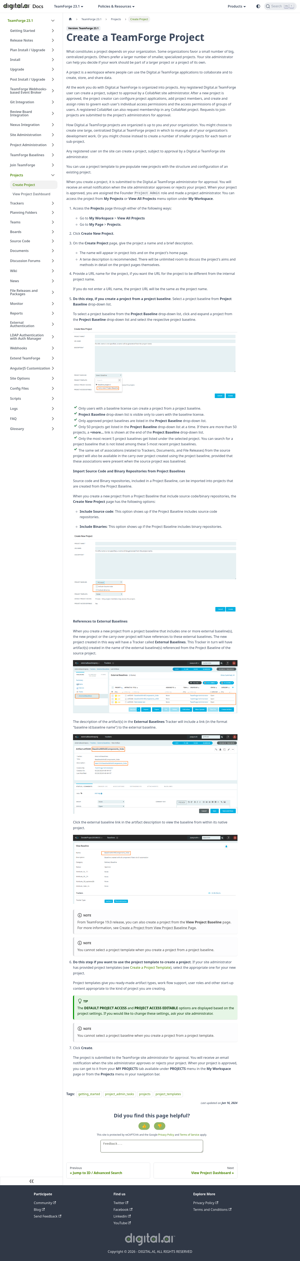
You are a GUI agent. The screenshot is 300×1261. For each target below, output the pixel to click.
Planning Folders (23, 212)
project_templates (168, 1094)
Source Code (20, 241)
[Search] (280, 6)
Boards (15, 231)
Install (15, 59)
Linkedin (122, 1216)
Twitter (120, 1203)
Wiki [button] (13, 271)
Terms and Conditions (212, 1209)
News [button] (14, 281)
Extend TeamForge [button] (25, 358)
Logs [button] (14, 408)
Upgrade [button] (17, 69)
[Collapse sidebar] (31, 1181)
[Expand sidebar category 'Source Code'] (52, 241)
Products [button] (235, 6)
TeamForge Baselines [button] (27, 155)
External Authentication (22, 324)
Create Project (24, 184)
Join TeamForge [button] (22, 165)
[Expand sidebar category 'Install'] (52, 59)
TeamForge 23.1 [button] (67, 6)
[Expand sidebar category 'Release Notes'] (52, 40)
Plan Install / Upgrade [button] (27, 50)
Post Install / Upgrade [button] (27, 79)
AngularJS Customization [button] (30, 368)
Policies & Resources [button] (114, 6)
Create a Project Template (150, 967)
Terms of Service (189, 1134)
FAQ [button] (13, 418)
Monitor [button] (16, 303)
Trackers (17, 203)
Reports (16, 313)
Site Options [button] (20, 378)
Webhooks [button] (18, 348)
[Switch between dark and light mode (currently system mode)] (258, 6)
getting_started (89, 1094)
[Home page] (70, 19)
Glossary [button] (17, 428)
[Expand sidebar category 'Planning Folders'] (52, 212)
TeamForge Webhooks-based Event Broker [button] (28, 91)
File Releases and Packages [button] (24, 292)
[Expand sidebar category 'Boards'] (52, 232)
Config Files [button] (19, 388)
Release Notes (21, 40)
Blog (39, 1209)
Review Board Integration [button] (21, 113)
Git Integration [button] (22, 102)
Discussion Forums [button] (25, 260)
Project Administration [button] (28, 145)
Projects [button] (16, 175)
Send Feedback (47, 1216)
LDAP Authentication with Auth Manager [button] (27, 337)
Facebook (122, 1209)
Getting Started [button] (22, 30)
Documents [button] (19, 250)
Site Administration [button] (25, 134)
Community (45, 1203)
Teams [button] (15, 222)
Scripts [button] (15, 398)
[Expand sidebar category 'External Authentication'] (52, 324)
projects (144, 1094)
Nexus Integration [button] (25, 124)
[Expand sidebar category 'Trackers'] (52, 203)
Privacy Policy (166, 1134)
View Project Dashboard (31, 194)
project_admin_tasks (119, 1094)
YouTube (122, 1223)
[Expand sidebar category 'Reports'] (52, 313)
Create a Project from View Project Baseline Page (157, 927)
